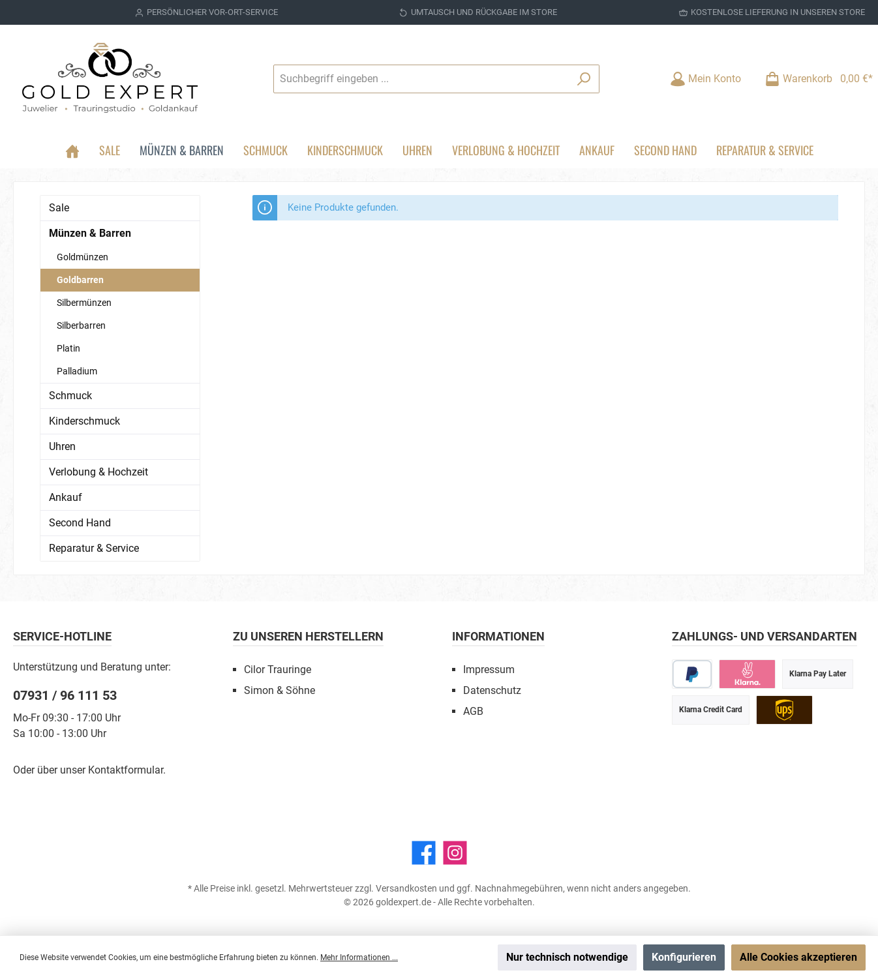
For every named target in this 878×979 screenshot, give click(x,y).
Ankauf (65, 497)
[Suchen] (584, 79)
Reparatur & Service (94, 548)
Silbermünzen (84, 302)
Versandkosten (406, 888)
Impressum (489, 669)
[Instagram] (455, 852)
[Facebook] (423, 852)
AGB (473, 711)
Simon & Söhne (279, 690)
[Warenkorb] (814, 78)
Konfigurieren (684, 957)
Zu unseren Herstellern (308, 636)
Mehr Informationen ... (359, 957)
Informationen (498, 636)
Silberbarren (81, 325)
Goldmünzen (82, 257)
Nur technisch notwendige (567, 957)
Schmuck (70, 395)
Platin (68, 348)
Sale (59, 208)
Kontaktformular (125, 770)
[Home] (72, 150)
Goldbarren (80, 280)
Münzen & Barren (90, 233)
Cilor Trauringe (277, 669)
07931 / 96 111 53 (65, 695)
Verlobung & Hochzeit (98, 472)
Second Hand (80, 523)
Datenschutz (492, 690)
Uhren (62, 446)
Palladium (77, 371)
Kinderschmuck (84, 421)
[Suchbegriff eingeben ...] (421, 79)
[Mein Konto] (705, 78)
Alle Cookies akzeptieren (798, 957)
